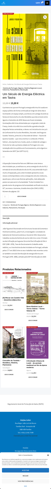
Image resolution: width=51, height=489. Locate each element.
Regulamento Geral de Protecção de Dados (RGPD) (26, 404)
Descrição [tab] (6, 218)
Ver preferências (25, 481)
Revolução (24, 90)
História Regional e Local (33, 88)
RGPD (25, 486)
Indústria (10, 84)
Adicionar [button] (9, 309)
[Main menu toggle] (47, 3)
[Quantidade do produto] (6, 196)
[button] (48, 455)
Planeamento (14, 90)
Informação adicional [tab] (10, 223)
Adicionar (21, 196)
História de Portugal (10, 88)
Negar (25, 476)
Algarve (20, 88)
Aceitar (25, 470)
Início (4, 84)
